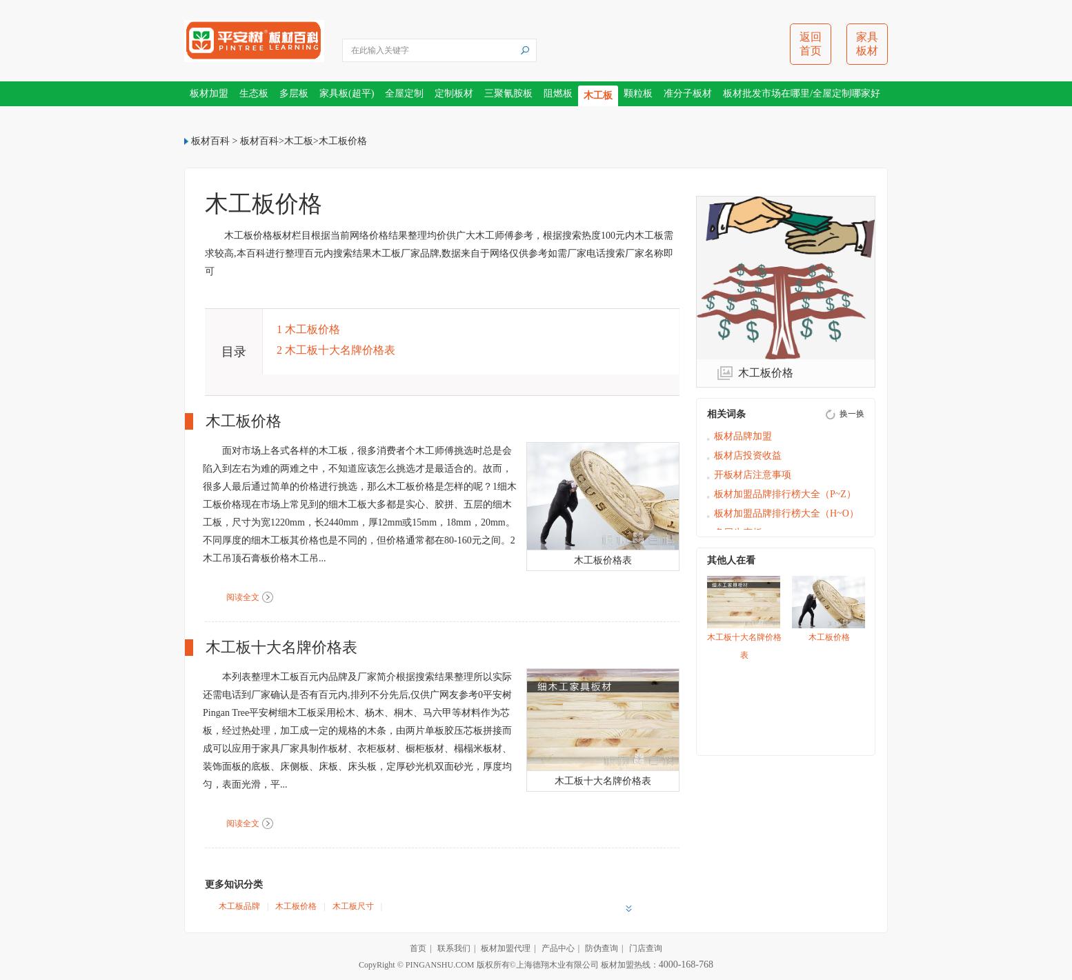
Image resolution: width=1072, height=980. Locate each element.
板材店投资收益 (748, 455)
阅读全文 (242, 597)
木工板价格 (343, 141)
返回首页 (811, 44)
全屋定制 (404, 93)
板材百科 (210, 141)
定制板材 (454, 93)
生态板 (253, 93)
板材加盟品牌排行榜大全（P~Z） (785, 494)
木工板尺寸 (353, 906)
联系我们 (453, 948)
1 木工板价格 (308, 329)
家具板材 (867, 44)
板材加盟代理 (505, 948)
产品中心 (558, 948)
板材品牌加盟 (743, 436)
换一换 (852, 414)
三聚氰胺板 (508, 93)
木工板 (598, 95)
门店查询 (645, 948)
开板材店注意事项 (752, 475)
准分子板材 (688, 93)
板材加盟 (209, 93)
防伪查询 (601, 948)
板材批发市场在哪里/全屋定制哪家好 (801, 93)
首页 (418, 948)
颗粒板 (638, 93)
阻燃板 (558, 93)
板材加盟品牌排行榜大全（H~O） (786, 513)
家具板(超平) (346, 93)
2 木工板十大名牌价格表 (336, 350)
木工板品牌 (239, 906)
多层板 (293, 93)
